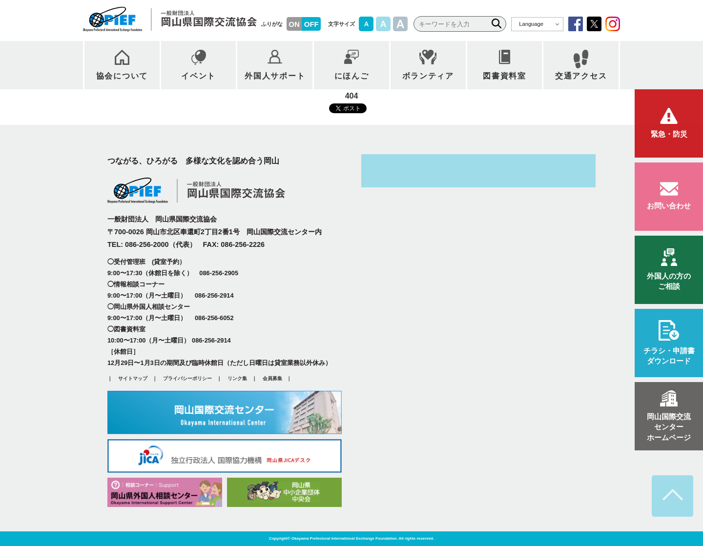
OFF (311, 24)
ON (294, 24)
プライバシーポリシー (187, 379)
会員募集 (272, 379)
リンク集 (237, 379)
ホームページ (669, 426)
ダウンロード (669, 355)
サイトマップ (132, 379)
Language (531, 24)
